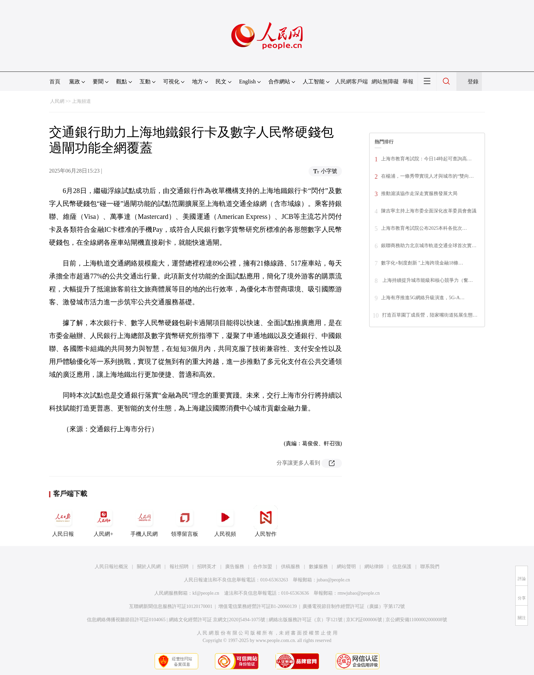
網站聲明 (346, 566)
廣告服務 (234, 566)
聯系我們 (429, 566)
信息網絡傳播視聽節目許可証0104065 (126, 619)
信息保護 (401, 566)
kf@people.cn (205, 593)
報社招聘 (179, 566)
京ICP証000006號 (364, 619)
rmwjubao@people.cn (358, 593)
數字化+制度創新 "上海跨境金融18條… (422, 263)
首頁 (54, 81)
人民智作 (266, 521)
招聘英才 (206, 566)
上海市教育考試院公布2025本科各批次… (424, 228)
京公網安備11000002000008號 (416, 619)
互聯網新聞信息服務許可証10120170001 (171, 606)
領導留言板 (184, 521)
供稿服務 (290, 566)
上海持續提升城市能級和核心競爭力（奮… (427, 280)
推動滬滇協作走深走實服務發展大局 (419, 193)
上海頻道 (81, 101)
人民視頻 (225, 521)
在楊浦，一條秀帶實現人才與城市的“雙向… (427, 176)
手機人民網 (144, 521)
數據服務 (318, 566)
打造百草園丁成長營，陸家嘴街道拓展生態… (429, 315)
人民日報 (63, 521)
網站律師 (373, 566)
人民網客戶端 (351, 81)
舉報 (408, 81)
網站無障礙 (385, 81)
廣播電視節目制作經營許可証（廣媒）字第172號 (353, 606)
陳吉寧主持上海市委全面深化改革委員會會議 (428, 210)
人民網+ (103, 521)
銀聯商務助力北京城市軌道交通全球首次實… (428, 245)
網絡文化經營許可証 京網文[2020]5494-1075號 (217, 619)
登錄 (473, 81)
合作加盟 (262, 566)
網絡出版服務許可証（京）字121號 (306, 619)
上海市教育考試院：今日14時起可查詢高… (426, 158)
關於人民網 (149, 566)
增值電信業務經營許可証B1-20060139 (257, 606)
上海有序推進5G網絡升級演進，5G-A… (423, 297)
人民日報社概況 (111, 566)
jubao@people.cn (333, 579)
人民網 (57, 101)
